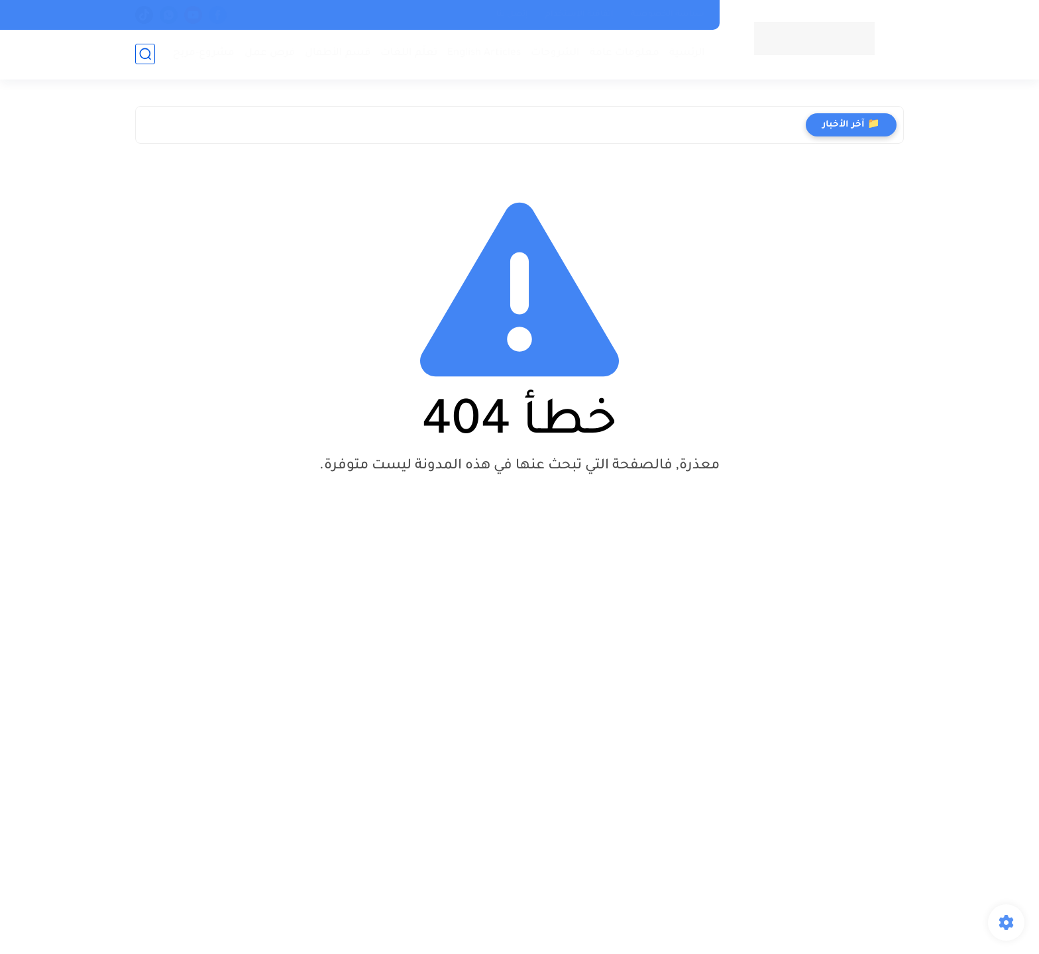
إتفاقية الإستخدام (579, 14)
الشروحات (555, 53)
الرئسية (687, 53)
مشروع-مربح (204, 53)
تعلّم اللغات (408, 53)
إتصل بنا (512, 14)
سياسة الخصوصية (667, 14)
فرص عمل (270, 53)
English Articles (484, 53)
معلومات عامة (624, 53)
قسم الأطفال (337, 53)
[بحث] (145, 54)
